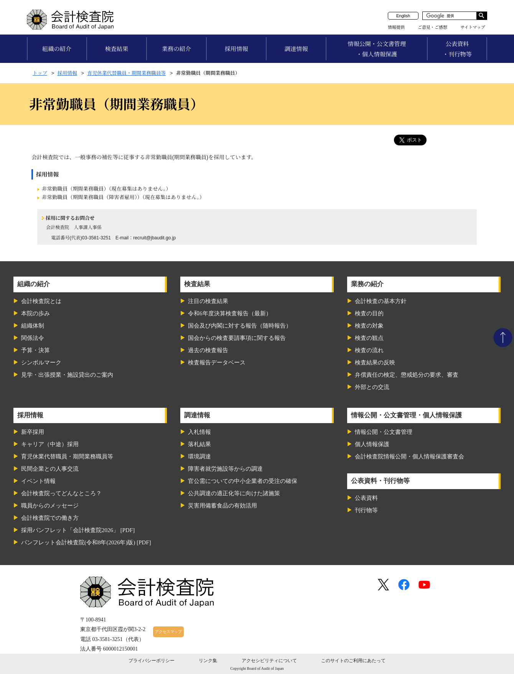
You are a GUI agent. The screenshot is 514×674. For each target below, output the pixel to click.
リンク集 (208, 660)
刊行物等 (366, 510)
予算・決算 (35, 350)
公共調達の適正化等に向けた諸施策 (234, 493)
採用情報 (236, 49)
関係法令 (32, 338)
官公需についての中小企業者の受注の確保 (242, 481)
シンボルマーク (41, 362)
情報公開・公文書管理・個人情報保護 (377, 49)
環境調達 (199, 456)
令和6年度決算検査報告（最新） (230, 313)
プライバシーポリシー (151, 660)
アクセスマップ (168, 632)
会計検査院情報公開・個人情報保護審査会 (409, 456)
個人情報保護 (372, 444)
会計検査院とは (41, 301)
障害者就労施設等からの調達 (225, 469)
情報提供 (396, 27)
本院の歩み (35, 313)
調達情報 (296, 49)
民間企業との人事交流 (50, 469)
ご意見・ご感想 (432, 27)
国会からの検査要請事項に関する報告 (237, 338)
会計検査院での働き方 (50, 518)
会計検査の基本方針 (381, 301)
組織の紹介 (56, 49)
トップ (40, 73)
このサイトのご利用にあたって (353, 660)
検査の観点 (369, 338)
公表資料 (366, 498)
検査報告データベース (216, 362)
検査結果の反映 (375, 362)
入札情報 (199, 432)
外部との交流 (372, 387)
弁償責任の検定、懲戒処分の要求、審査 (406, 375)
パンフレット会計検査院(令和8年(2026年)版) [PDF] (86, 542)
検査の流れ (369, 350)
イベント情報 (38, 481)
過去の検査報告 (208, 350)
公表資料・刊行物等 (457, 49)
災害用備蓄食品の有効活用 (222, 506)
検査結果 (116, 49)
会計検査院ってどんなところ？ (61, 493)
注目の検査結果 (208, 301)
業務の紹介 (176, 49)
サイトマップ (472, 27)
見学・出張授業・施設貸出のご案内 (67, 375)
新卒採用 (32, 432)
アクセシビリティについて (269, 660)
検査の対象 (369, 326)
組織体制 (32, 326)
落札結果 (199, 444)
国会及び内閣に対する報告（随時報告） (240, 326)
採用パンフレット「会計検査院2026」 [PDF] (78, 530)
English (403, 15)
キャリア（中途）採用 (50, 444)
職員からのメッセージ (50, 506)
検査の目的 (369, 313)
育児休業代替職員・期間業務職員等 (126, 73)
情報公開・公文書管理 (383, 432)
